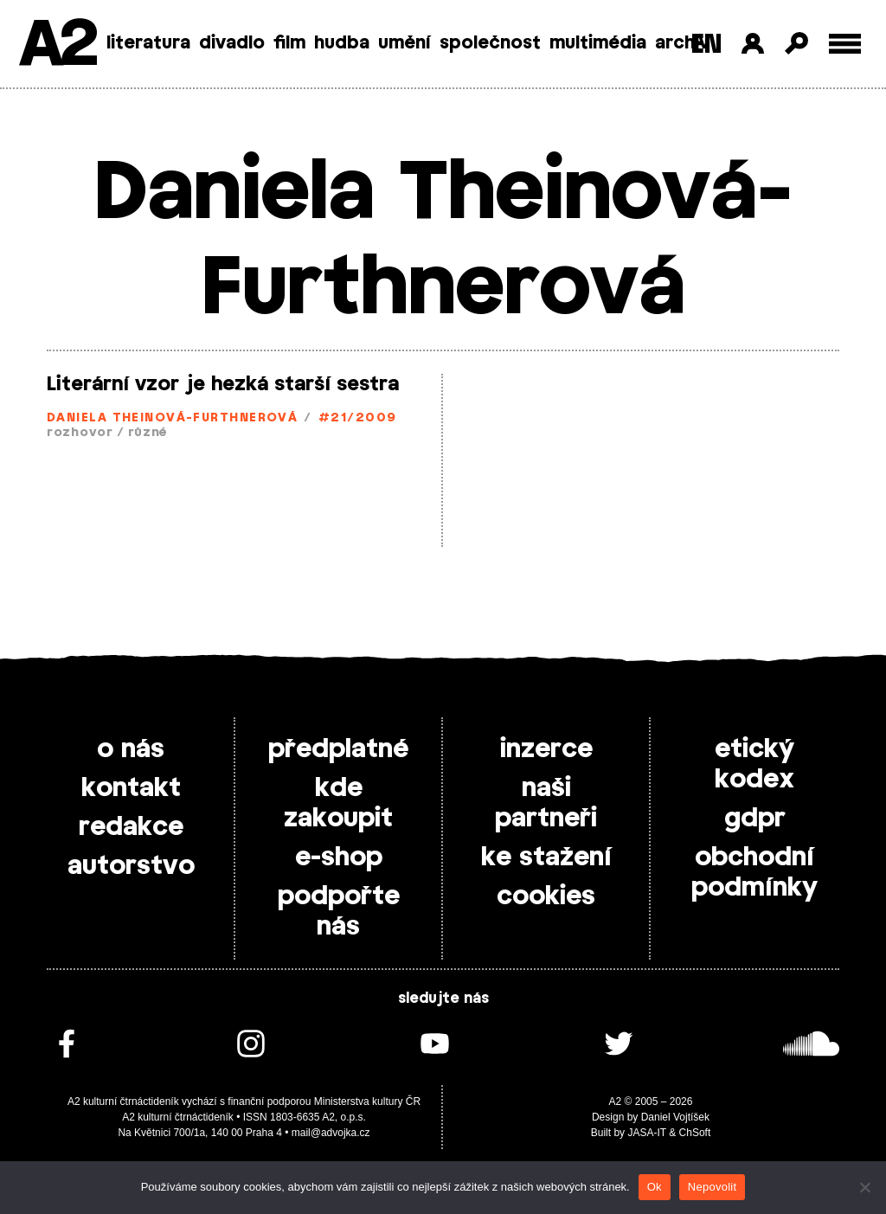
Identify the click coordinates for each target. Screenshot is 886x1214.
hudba (341, 43)
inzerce (546, 749)
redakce (131, 827)
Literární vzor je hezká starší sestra (223, 384)
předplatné (338, 749)
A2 (56, 45)
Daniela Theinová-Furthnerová (172, 418)
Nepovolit (712, 1186)
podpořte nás (339, 911)
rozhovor (80, 433)
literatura (148, 43)
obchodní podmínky (754, 872)
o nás (130, 749)
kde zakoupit (338, 803)
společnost (490, 43)
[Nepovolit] (864, 1187)
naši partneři (546, 803)
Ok (654, 1186)
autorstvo (131, 866)
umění (404, 43)
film (289, 43)
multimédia (597, 43)
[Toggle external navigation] (845, 43)
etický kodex (754, 764)
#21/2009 (357, 418)
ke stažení (546, 857)
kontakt (131, 788)
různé (148, 433)
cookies (546, 896)
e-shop (338, 857)
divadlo (232, 43)
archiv (682, 43)
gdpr (755, 818)
